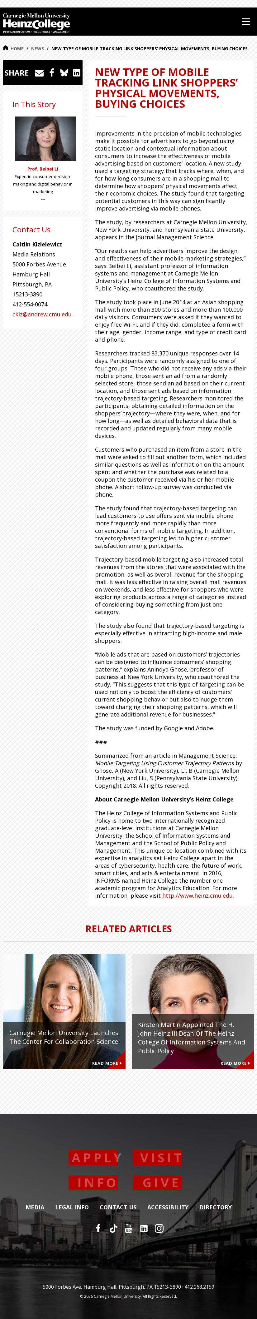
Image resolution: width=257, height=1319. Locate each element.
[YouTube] (128, 1228)
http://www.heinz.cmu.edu (197, 895)
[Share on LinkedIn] (76, 72)
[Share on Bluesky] (64, 72)
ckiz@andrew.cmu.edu (42, 314)
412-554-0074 (29, 304)
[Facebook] (98, 1228)
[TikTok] (113, 1228)
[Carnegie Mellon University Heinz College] (36, 23)
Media (35, 1207)
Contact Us (118, 1207)
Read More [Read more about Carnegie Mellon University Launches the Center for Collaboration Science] (107, 1063)
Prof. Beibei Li (42, 169)
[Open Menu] (246, 21)
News (37, 49)
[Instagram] (159, 1228)
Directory (215, 1207)
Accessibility (167, 1207)
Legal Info (72, 1207)
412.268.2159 (199, 1286)
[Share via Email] (39, 72)
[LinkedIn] (144, 1228)
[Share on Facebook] (51, 72)
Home (13, 48)
